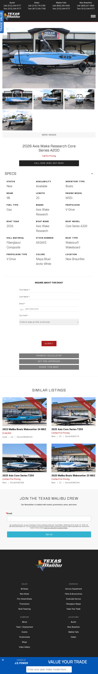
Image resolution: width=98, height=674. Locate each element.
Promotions (24, 604)
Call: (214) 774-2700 (36, 6)
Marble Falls (73, 632)
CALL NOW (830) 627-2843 (49, 163)
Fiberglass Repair (73, 604)
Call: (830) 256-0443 (61, 6)
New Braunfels (73, 627)
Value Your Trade (73, 609)
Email (9, 513)
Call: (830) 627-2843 (85, 6)
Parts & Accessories (73, 594)
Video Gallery (24, 647)
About (24, 622)
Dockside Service (73, 599)
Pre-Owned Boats (24, 599)
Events (24, 632)
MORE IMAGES (49, 135)
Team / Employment (24, 627)
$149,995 (6, 433)
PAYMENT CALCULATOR (49, 356)
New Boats (24, 594)
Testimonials (24, 637)
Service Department (73, 589)
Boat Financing (24, 609)
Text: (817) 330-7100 (37, 9)
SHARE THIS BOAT (49, 367)
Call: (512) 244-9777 (12, 6)
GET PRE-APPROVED (49, 361)
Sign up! (49, 534)
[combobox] (22, 309)
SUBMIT (49, 344)
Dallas (73, 637)
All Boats (24, 589)
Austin (73, 622)
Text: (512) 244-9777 (12, 9)
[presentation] (49, 333)
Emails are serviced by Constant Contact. (56, 528)
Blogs (24, 642)
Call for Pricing (49, 156)
